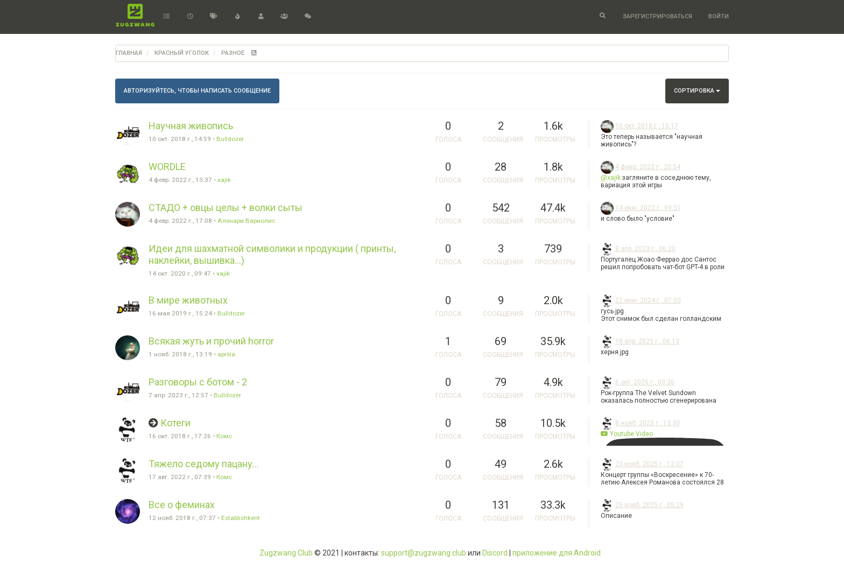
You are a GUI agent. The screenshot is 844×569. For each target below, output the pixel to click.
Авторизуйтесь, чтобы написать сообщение (197, 90)
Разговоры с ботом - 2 (198, 382)
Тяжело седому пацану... (204, 463)
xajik (224, 180)
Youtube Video (627, 434)
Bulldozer (230, 139)
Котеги (175, 422)
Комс (224, 436)
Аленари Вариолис (246, 220)
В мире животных (188, 300)
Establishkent (240, 518)
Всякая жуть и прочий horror (211, 341)
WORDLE (167, 166)
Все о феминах (182, 504)
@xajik (611, 177)
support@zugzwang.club (423, 553)
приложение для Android (556, 553)
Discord (495, 553)
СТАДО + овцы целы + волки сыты (226, 207)
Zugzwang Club (286, 553)
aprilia (226, 354)
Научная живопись (191, 125)
